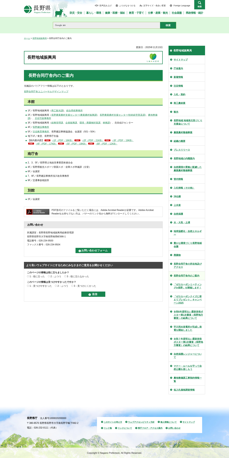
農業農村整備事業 (183, 132)
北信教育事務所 (41, 131)
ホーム (27, 38)
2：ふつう (56, 276)
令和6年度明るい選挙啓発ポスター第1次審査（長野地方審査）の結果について (188, 314)
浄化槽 (177, 196)
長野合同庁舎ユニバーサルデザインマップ (46, 91)
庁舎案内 (178, 68)
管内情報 (178, 179)
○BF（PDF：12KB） (107, 143)
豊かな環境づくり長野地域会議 (188, 245)
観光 (176, 112)
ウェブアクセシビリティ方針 (141, 422)
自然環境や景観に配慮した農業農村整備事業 (188, 169)
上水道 (177, 205)
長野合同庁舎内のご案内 (186, 275)
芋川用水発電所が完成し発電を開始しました (188, 328)
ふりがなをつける (127, 5)
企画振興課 (71, 122)
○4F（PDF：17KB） (46, 143)
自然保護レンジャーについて (188, 355)
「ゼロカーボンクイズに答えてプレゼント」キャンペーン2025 (188, 299)
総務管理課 (57, 122)
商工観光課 (57, 110)
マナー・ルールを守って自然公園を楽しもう (188, 367)
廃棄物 (177, 255)
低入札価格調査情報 (184, 390)
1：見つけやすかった (41, 286)
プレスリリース (182, 150)
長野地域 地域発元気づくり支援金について (188, 122)
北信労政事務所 (43, 118)
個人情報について (168, 422)
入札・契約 (179, 94)
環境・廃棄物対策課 (89, 122)
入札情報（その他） (184, 188)
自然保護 (178, 214)
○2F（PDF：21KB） (93, 140)
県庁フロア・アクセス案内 (150, 428)
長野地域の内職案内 (184, 158)
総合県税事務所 (74, 110)
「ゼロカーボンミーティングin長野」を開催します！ (188, 286)
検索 (200, 6)
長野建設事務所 (41, 127)
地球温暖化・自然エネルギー (188, 233)
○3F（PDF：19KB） (123, 140)
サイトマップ (181, 59)
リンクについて (125, 428)
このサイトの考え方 (113, 422)
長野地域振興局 (39, 38)
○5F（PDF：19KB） (76, 143)
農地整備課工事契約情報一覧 (188, 379)
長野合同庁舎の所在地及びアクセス (188, 265)
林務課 (106, 122)
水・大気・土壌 (182, 222)
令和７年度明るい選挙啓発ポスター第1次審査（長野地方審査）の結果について (188, 342)
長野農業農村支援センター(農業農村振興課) (74, 115)
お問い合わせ (174, 428)
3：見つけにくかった (85, 286)
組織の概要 (179, 141)
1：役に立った (37, 276)
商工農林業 (179, 103)
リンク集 (108, 428)
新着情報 (178, 77)
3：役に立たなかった (78, 276)
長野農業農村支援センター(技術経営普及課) (123, 115)
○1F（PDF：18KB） (63, 140)
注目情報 (178, 86)
